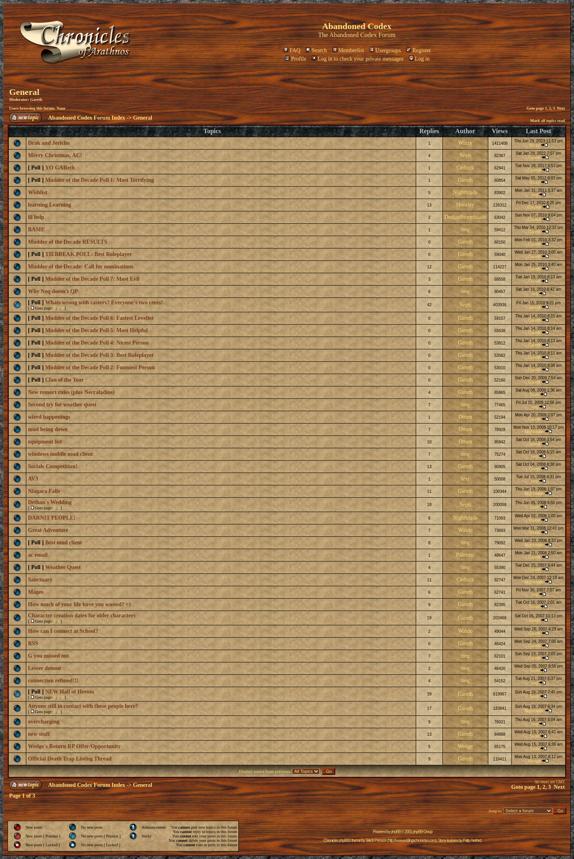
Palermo (465, 555)
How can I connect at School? (63, 631)
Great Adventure (48, 530)
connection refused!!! (53, 681)
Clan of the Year (64, 380)
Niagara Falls (44, 491)
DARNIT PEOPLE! (51, 518)
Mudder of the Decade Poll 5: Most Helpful (96, 330)
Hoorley (465, 205)
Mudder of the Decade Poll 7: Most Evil (92, 279)
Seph (465, 155)
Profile (295, 59)
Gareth (36, 99)
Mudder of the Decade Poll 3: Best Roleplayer (99, 355)
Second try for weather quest (62, 405)
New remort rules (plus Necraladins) (71, 392)
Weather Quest (63, 567)
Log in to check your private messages (357, 59)
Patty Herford (472, 840)
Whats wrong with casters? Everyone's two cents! (104, 302)
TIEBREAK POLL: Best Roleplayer (88, 254)
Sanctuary (40, 580)
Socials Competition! (52, 466)
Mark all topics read (547, 120)
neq (534, 195)
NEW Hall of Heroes (69, 692)
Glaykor (534, 207)
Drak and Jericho (49, 143)
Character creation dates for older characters (82, 616)
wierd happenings (49, 417)
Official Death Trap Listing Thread (70, 759)
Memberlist (348, 50)
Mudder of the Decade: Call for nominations (81, 267)
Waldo (534, 520)
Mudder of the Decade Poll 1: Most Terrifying (99, 180)
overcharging (43, 722)
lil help (36, 217)
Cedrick (465, 168)
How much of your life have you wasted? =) (79, 604)
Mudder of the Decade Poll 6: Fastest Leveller (99, 318)
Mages (35, 592)
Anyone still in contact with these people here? (83, 706)
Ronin (534, 607)
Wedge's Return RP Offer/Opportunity (74, 746)
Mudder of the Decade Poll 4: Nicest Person (97, 343)
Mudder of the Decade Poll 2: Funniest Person (100, 367)
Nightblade (465, 192)
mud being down (48, 429)
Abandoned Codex (353, 35)
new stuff (39, 734)
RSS (33, 643)
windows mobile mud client (60, 454)
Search (316, 50)
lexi (465, 479)
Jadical (534, 307)
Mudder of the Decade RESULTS (67, 242)
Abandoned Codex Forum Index (86, 118)
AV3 (33, 479)
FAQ (291, 50)
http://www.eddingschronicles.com (412, 840)
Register (418, 50)
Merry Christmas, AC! (55, 155)
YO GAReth (60, 168)
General (24, 92)
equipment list (45, 442)
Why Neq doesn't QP (53, 291)
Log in (419, 59)
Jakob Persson (376, 840)
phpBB (396, 831)
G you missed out (48, 656)
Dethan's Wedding (50, 502)
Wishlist (37, 192)
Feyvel (534, 281)
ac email (37, 555)
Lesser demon (44, 668)
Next (561, 108)
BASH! (36, 229)
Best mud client (63, 543)
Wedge (465, 746)
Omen (465, 417)
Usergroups (385, 50)
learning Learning (49, 205)
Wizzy (465, 143)
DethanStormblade (465, 217)
